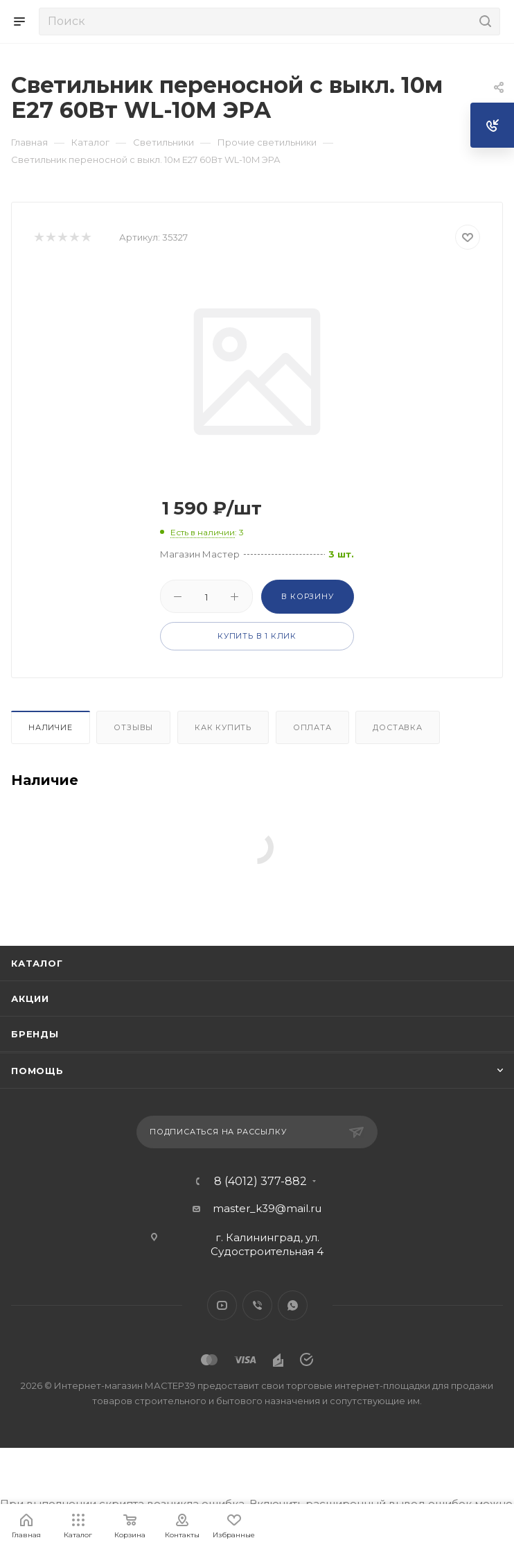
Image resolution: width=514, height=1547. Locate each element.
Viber (257, 1305)
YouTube (222, 1305)
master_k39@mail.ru (267, 1208)
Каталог (37, 963)
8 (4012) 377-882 (260, 1181)
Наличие (50, 727)
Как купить (223, 727)
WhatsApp (293, 1305)
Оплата (312, 727)
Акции (30, 998)
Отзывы (133, 727)
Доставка (397, 727)
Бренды (35, 1033)
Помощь (37, 1070)
